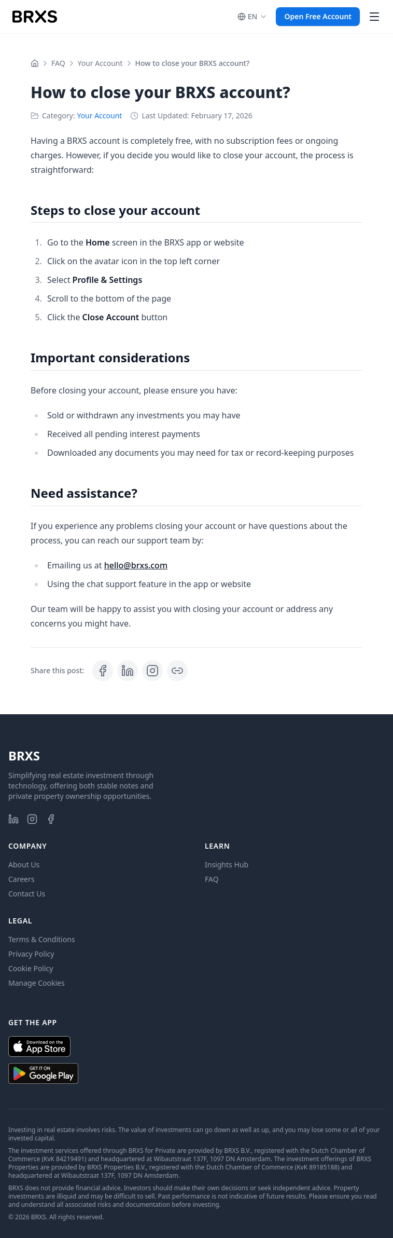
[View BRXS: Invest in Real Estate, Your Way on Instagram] (152, 670)
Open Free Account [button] (318, 16)
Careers (21, 879)
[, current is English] (252, 16)
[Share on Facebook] (102, 670)
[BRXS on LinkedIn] (13, 819)
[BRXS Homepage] (34, 16)
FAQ (58, 63)
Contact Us (26, 894)
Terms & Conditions (41, 939)
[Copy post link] (177, 670)
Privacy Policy (31, 954)
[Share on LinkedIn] (127, 670)
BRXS (24, 755)
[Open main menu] (374, 16)
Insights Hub (226, 864)
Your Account (100, 63)
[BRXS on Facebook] (51, 819)
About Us (23, 864)
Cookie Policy (30, 968)
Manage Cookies (36, 983)
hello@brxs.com (135, 565)
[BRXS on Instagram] (32, 819)
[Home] (35, 63)
